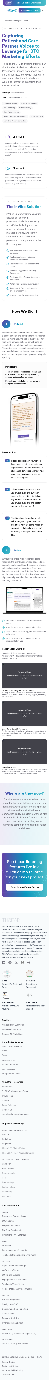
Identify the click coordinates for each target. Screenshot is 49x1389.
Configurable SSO (10, 1304)
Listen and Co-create (11, 1029)
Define (5, 1050)
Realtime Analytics (10, 1318)
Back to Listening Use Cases (15, 21)
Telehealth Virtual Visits (13, 1284)
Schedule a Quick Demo (24, 887)
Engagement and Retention (14, 1279)
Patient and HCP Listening (14, 1235)
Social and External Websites (15, 1114)
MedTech (6, 1134)
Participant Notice (10, 1366)
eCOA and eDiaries (10, 1270)
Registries (6, 1143)
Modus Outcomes (10, 1064)
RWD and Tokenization (12, 1323)
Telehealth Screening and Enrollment (19, 1255)
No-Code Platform (10, 1205)
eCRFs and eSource (11, 1275)
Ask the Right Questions (13, 1025)
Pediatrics (6, 1139)
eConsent (6, 1245)
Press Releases (9, 1105)
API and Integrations (11, 1299)
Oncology (6, 1164)
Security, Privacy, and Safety (15, 1343)
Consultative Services (12, 1042)
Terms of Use (8, 1374)
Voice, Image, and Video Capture (17, 1289)
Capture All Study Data (12, 1034)
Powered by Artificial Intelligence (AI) (19, 1333)
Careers (5, 1100)
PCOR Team (7, 1096)
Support (5, 1055)
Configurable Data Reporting (15, 1309)
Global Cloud (8, 1313)
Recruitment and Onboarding (15, 1250)
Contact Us (7, 1110)
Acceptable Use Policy (12, 1370)
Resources (7, 1086)
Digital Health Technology (14, 1265)
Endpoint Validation (11, 1225)
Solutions (6, 1020)
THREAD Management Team (15, 1091)
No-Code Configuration (12, 1230)
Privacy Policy (8, 1362)
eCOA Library (8, 1221)
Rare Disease (8, 1168)
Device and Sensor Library (14, 1216)
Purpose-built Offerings (13, 1123)
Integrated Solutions (11, 1073)
